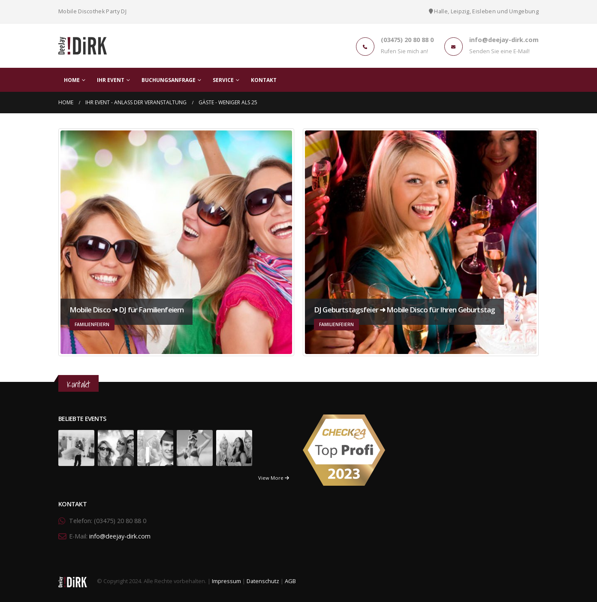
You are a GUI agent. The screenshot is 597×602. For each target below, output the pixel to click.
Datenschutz (263, 581)
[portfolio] (76, 447)
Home (72, 80)
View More (273, 478)
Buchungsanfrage (169, 80)
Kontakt (264, 80)
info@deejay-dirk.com (120, 536)
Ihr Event (110, 80)
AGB (290, 581)
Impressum (226, 581)
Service (223, 80)
